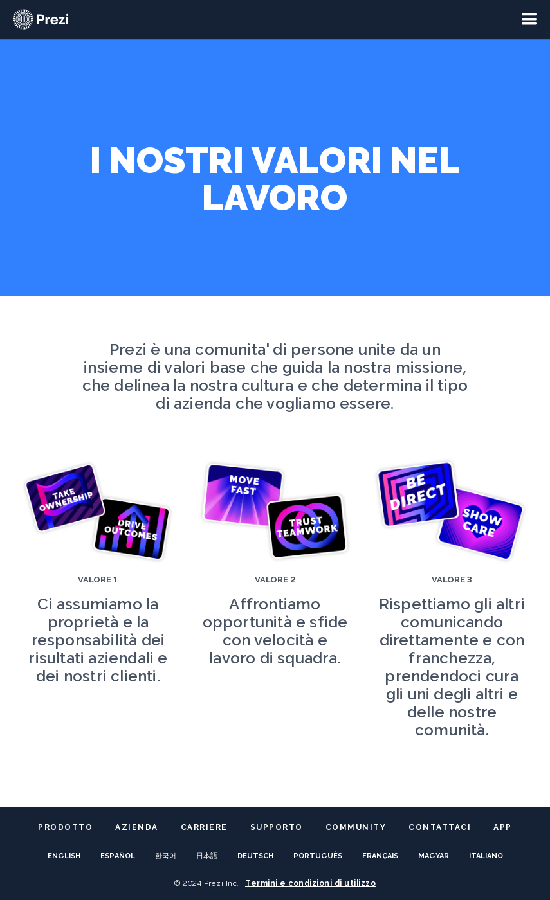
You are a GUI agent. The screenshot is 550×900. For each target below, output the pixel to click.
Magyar (433, 856)
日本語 (206, 856)
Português (317, 856)
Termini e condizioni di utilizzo (310, 883)
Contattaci (439, 827)
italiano (486, 856)
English (64, 856)
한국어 (165, 856)
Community (356, 827)
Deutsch (255, 856)
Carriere (204, 827)
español (117, 856)
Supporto (276, 827)
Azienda (136, 827)
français (380, 856)
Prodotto (65, 827)
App (502, 827)
